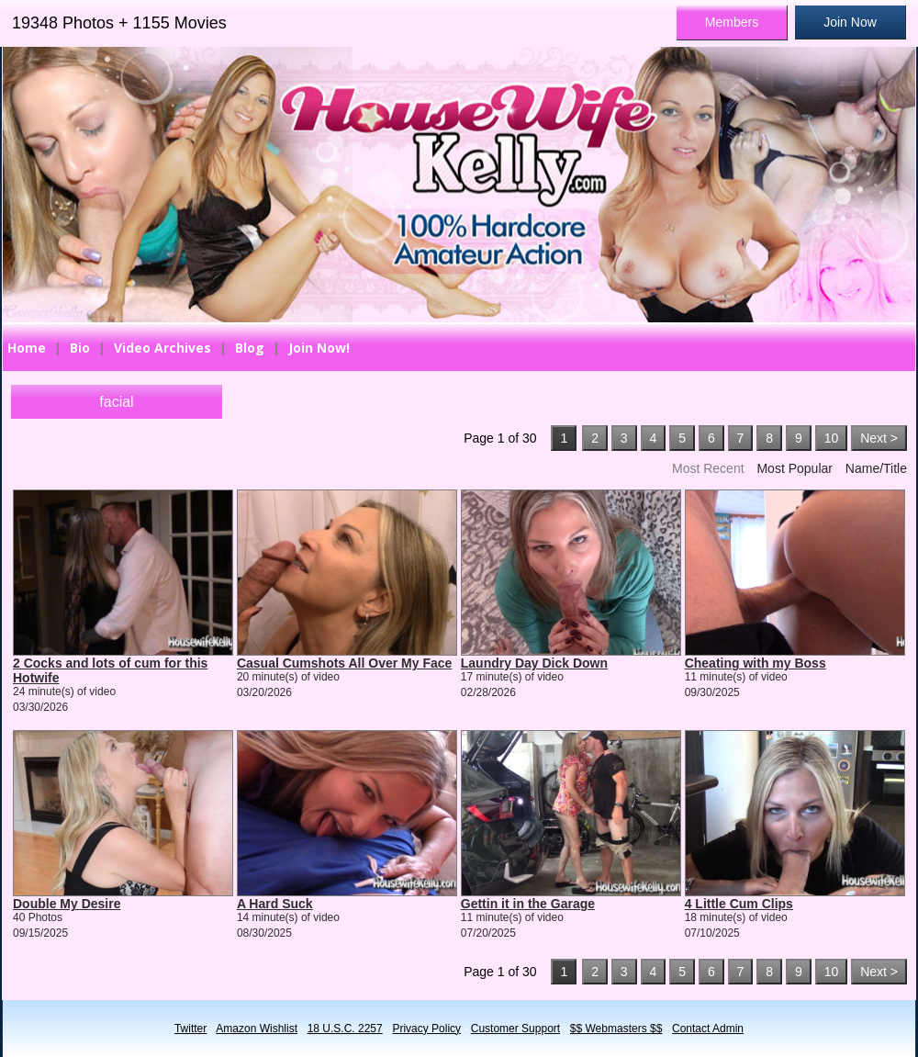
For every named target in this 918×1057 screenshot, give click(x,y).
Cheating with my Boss (755, 663)
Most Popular (794, 468)
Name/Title (876, 468)
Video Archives (162, 347)
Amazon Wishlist (256, 1028)
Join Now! (319, 347)
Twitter (190, 1028)
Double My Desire (66, 903)
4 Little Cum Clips (739, 903)
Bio (80, 347)
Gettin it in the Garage (528, 903)
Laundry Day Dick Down (534, 663)
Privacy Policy (426, 1028)
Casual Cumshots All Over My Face (344, 663)
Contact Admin (708, 1028)
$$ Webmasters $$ (616, 1028)
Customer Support (515, 1028)
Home (26, 347)
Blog (249, 347)
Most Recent (708, 468)
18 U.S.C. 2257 (345, 1028)
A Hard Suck (275, 903)
